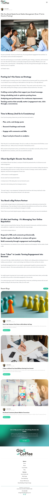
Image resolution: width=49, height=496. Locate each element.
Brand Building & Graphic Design (24, 482)
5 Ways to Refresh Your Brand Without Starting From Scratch (18, 368)
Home (24, 463)
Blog (24, 469)
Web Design (24, 476)
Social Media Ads (24, 474)
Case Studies (24, 467)
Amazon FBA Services (24, 480)
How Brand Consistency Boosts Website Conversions (16, 412)
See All (45, 288)
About (24, 465)
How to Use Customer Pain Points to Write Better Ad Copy (17, 324)
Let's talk (24, 440)
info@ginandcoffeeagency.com (24, 492)
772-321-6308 (24, 491)
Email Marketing (24, 478)
